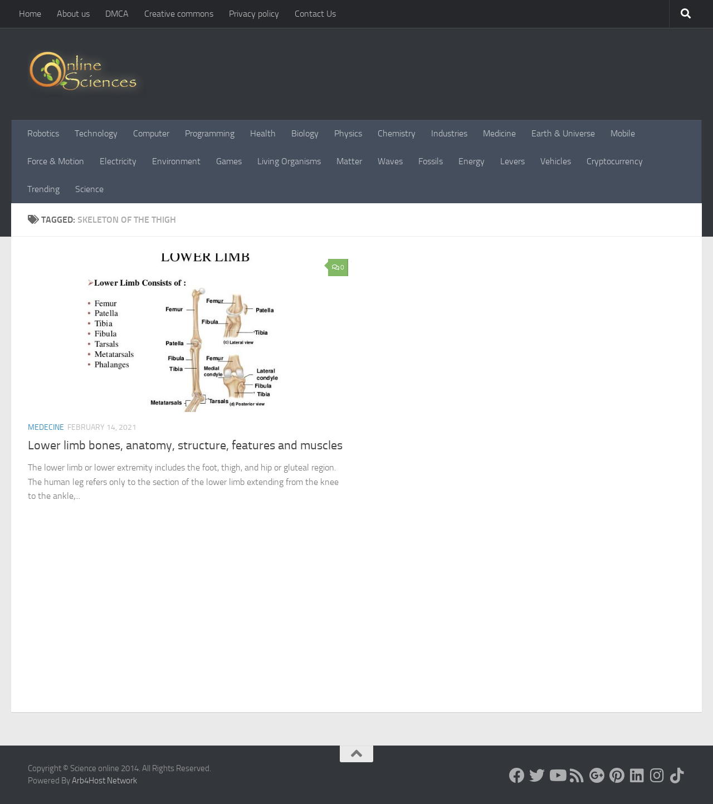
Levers (512, 161)
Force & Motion (55, 161)
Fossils (430, 161)
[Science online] (517, 775)
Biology (305, 133)
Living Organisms (289, 161)
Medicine (499, 133)
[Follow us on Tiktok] (677, 775)
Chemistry (397, 133)
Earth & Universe (563, 133)
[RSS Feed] (577, 775)
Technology (96, 133)
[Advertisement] (356, 629)
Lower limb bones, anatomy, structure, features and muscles (185, 445)
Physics (348, 133)
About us (73, 13)
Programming (210, 133)
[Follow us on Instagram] (657, 775)
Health (263, 133)
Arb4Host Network (104, 781)
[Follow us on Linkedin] (637, 775)
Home (30, 13)
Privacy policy (254, 13)
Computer (151, 133)
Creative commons (178, 13)
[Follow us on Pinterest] (617, 775)
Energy (471, 161)
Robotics (43, 133)
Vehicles (555, 161)
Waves (390, 161)
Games (229, 161)
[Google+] (597, 775)
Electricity (118, 161)
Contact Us (315, 13)
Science (89, 189)
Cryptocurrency (615, 161)
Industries (449, 133)
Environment (176, 161)
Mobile (623, 133)
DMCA (117, 13)
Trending (43, 189)
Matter (349, 161)
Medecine (46, 427)
